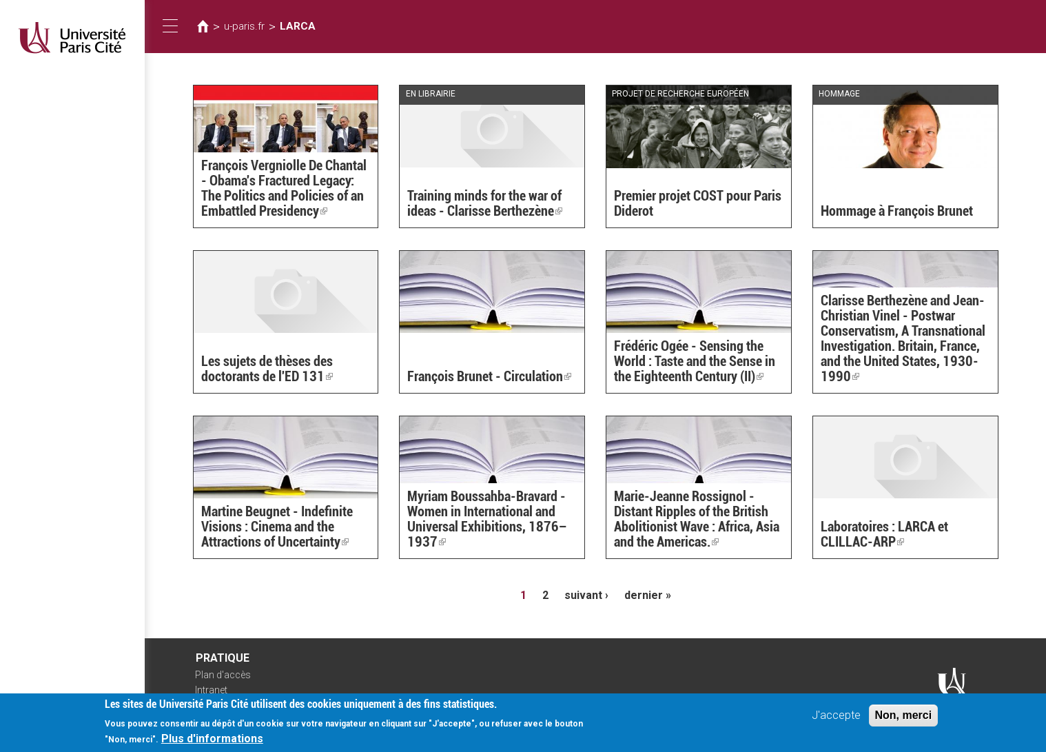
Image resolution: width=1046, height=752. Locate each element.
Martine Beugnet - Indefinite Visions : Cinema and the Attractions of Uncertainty (277, 526)
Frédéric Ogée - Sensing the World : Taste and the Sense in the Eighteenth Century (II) (694, 361)
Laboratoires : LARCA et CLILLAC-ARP (884, 534)
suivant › (586, 595)
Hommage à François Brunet (897, 211)
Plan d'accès (223, 674)
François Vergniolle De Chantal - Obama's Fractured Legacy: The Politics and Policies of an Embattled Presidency (284, 188)
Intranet (211, 689)
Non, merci (903, 718)
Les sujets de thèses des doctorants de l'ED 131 (267, 369)
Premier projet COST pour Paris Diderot (697, 203)
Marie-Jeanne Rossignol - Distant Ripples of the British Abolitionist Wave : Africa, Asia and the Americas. (696, 519)
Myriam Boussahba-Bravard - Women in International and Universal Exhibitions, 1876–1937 (487, 519)
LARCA (298, 26)
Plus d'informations (212, 742)
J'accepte (836, 718)
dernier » (647, 595)
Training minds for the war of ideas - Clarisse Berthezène (484, 203)
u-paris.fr (244, 26)
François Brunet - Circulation (489, 376)
